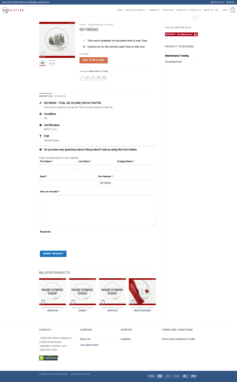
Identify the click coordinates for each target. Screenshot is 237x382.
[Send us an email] (230, 2)
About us (208, 10)
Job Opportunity (89, 344)
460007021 (112, 310)
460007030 (52, 310)
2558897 (82, 310)
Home (120, 10)
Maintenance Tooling (177, 55)
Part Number (105, 176)
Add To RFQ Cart (94, 60)
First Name (46, 161)
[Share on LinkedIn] (104, 78)
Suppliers (126, 339)
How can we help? (50, 191)
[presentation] (63, 241)
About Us (85, 339)
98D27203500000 (142, 310)
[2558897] (82, 291)
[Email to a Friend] (93, 78)
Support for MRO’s (136, 10)
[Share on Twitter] (87, 78)
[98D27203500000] (142, 291)
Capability (154, 10)
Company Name (125, 161)
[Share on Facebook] (82, 78)
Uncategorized (173, 61)
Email (43, 176)
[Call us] (233, 2)
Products (181, 10)
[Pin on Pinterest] (98, 78)
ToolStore (168, 10)
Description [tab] (45, 96)
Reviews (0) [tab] (60, 96)
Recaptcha (45, 232)
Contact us (195, 10)
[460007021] (112, 291)
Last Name (84, 161)
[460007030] (52, 291)
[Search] (217, 10)
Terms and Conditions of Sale (178, 339)
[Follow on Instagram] (227, 2)
